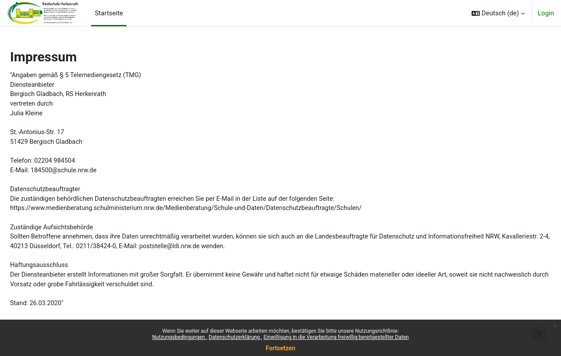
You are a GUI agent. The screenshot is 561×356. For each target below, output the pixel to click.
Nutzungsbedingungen (179, 337)
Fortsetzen (280, 348)
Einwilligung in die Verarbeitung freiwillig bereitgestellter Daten (336, 337)
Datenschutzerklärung (235, 337)
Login (546, 13)
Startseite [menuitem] (109, 13)
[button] (498, 13)
